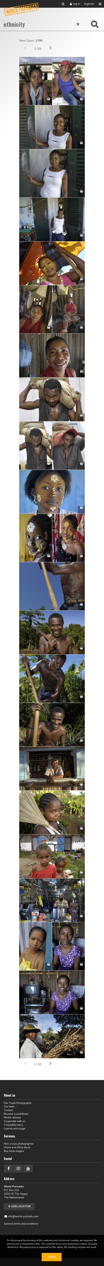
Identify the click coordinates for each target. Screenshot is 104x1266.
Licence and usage (14, 1128)
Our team (9, 1106)
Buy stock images (14, 1151)
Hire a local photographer (19, 1144)
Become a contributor (16, 1114)
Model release (12, 1117)
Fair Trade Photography (17, 1103)
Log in (76, 4)
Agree (51, 1257)
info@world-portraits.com (23, 1216)
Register (89, 4)
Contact (8, 1110)
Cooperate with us (14, 1121)
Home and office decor (17, 1147)
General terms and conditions (21, 1224)
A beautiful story (13, 1125)
